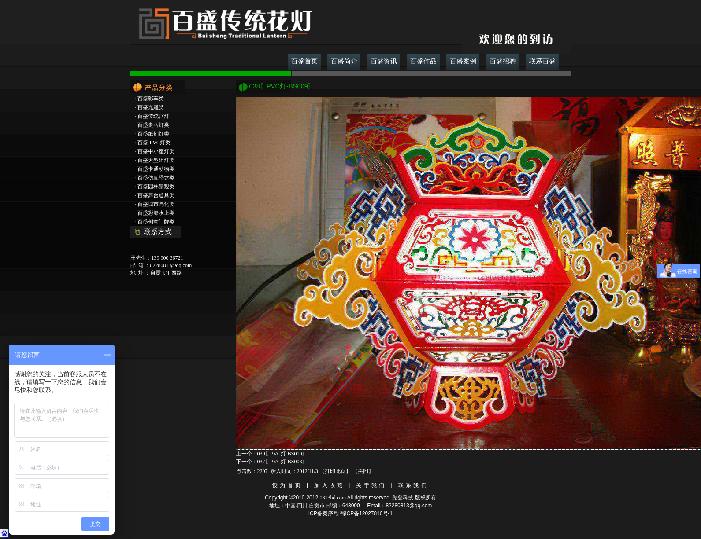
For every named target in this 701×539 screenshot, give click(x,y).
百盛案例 (463, 61)
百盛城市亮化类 (155, 204)
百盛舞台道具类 (155, 195)
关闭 (363, 471)
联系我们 (413, 485)
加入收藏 (329, 485)
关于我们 (371, 485)
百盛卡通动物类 (155, 169)
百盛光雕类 (150, 107)
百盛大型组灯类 (155, 160)
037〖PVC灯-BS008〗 (282, 461)
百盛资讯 (384, 61)
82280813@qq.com (171, 265)
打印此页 (335, 471)
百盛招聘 (503, 61)
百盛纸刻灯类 (153, 134)
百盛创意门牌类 (155, 222)
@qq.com (420, 505)
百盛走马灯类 (153, 125)
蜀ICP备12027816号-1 (366, 513)
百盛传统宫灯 (153, 116)
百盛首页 (304, 61)
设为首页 (287, 485)
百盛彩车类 (150, 98)
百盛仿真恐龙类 (155, 178)
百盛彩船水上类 (155, 213)
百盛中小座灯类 (155, 151)
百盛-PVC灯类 (154, 142)
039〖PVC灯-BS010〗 (282, 454)
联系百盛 (542, 61)
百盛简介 (344, 61)
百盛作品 (423, 61)
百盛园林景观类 (155, 186)
